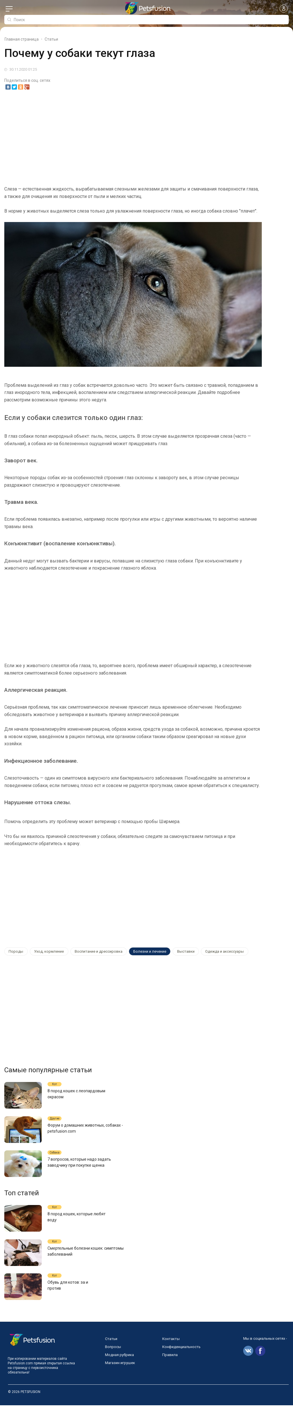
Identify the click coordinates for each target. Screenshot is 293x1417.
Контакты (171, 1350)
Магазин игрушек (120, 1374)
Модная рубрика (119, 1366)
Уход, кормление (45, 952)
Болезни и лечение (140, 952)
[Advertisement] (146, 138)
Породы (14, 952)
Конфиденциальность (181, 1358)
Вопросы (113, 1358)
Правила (170, 1366)
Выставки (174, 952)
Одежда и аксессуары (210, 952)
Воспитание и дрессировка (92, 952)
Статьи (111, 1350)
